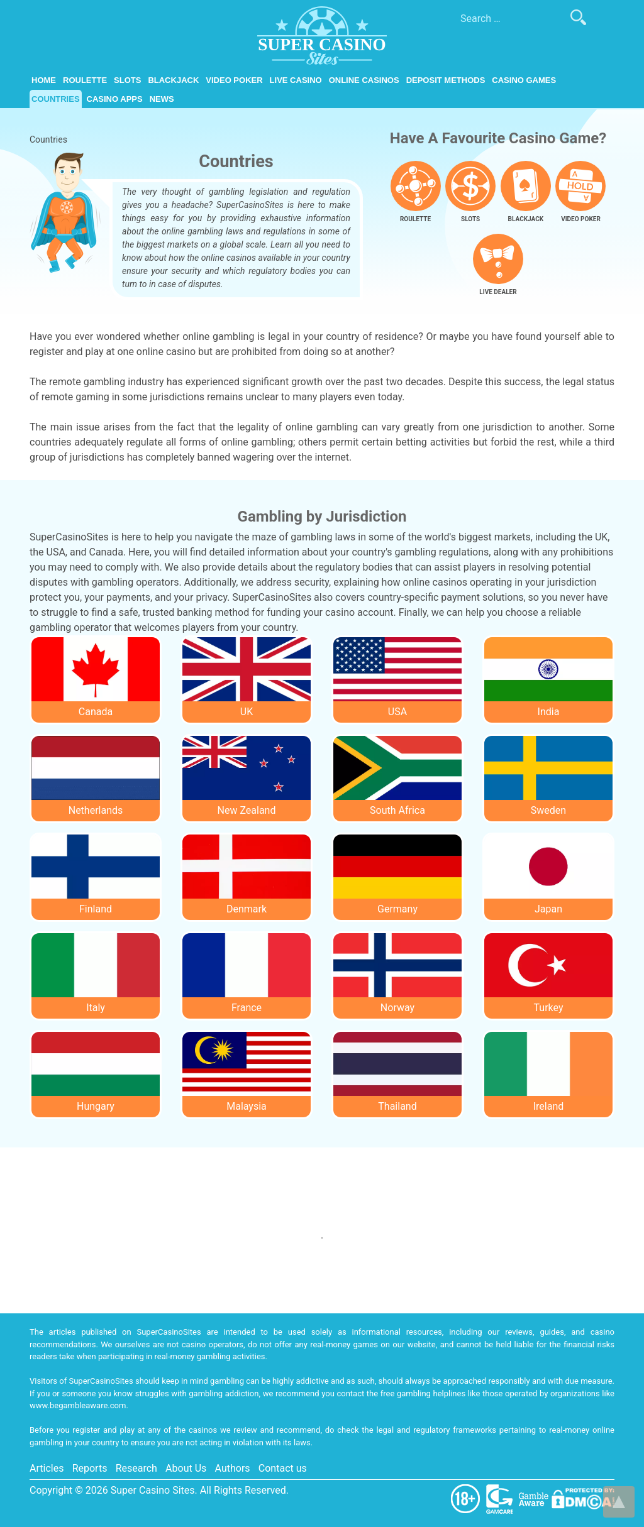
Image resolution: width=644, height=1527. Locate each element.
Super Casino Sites (153, 1490)
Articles (47, 1468)
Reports (90, 1468)
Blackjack (173, 80)
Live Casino (296, 80)
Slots (127, 80)
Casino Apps (115, 99)
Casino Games (524, 80)
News (162, 99)
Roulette (85, 80)
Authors (232, 1468)
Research (136, 1468)
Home (43, 80)
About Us (185, 1468)
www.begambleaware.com (78, 1405)
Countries (55, 99)
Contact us (282, 1468)
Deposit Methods (446, 80)
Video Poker (234, 80)
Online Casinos (364, 80)
